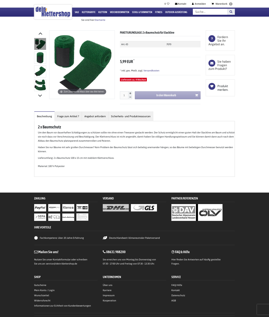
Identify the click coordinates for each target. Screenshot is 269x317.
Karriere (107, 290)
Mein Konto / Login (44, 290)
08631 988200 (116, 252)
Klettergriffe (88, 12)
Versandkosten (151, 70)
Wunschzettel (41, 295)
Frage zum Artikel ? (68, 116)
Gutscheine (40, 285)
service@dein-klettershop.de (61, 263)
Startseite (100, 20)
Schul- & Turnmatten (142, 12)
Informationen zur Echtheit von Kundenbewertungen (62, 305)
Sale (77, 12)
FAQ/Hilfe (176, 285)
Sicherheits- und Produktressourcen (130, 116)
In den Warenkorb (177, 95)
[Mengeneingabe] (124, 95)
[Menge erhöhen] (130, 93)
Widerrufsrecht (42, 300)
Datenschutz (178, 295)
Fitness (158, 12)
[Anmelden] (199, 4)
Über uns (107, 285)
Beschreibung (44, 116)
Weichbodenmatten (119, 12)
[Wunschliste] (167, 4)
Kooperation (109, 300)
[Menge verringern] (130, 97)
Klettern (102, 12)
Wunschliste (220, 88)
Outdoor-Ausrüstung (176, 12)
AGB (173, 300)
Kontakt (175, 290)
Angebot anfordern (95, 116)
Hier (173, 259)
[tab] (220, 40)
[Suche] (231, 12)
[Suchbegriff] (210, 12)
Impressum (109, 295)
